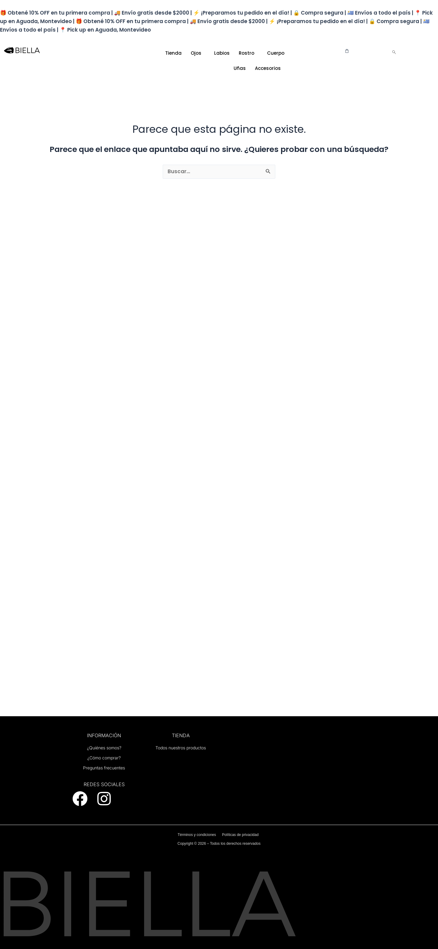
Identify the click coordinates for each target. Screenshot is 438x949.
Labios (222, 53)
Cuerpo (275, 53)
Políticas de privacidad (240, 835)
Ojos (196, 53)
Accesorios (268, 68)
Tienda (173, 53)
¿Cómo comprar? (104, 757)
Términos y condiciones (197, 835)
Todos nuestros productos (180, 747)
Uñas (240, 68)
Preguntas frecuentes (104, 767)
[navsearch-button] (394, 53)
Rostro (246, 53)
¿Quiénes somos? (104, 747)
